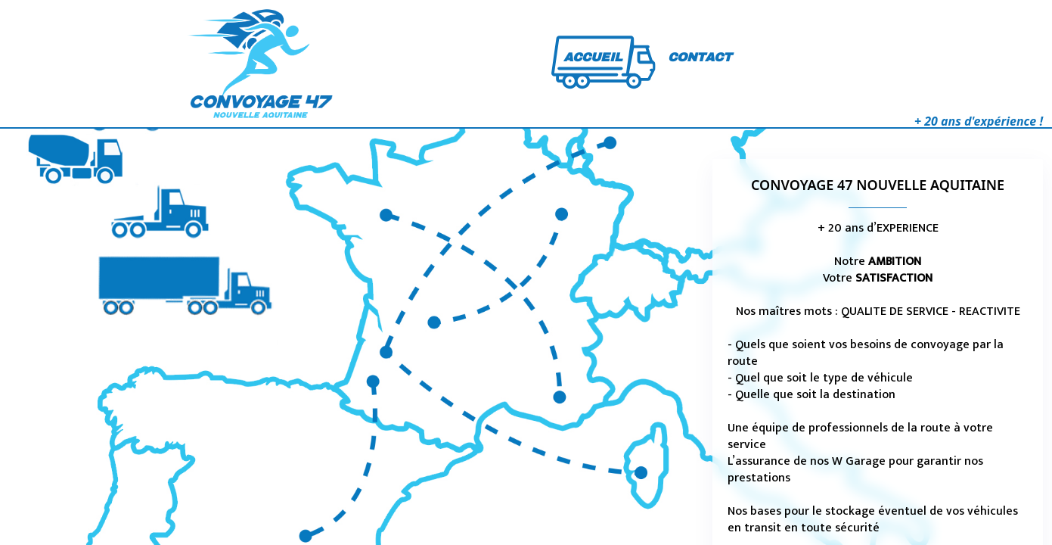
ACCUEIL (592, 57)
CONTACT (700, 57)
